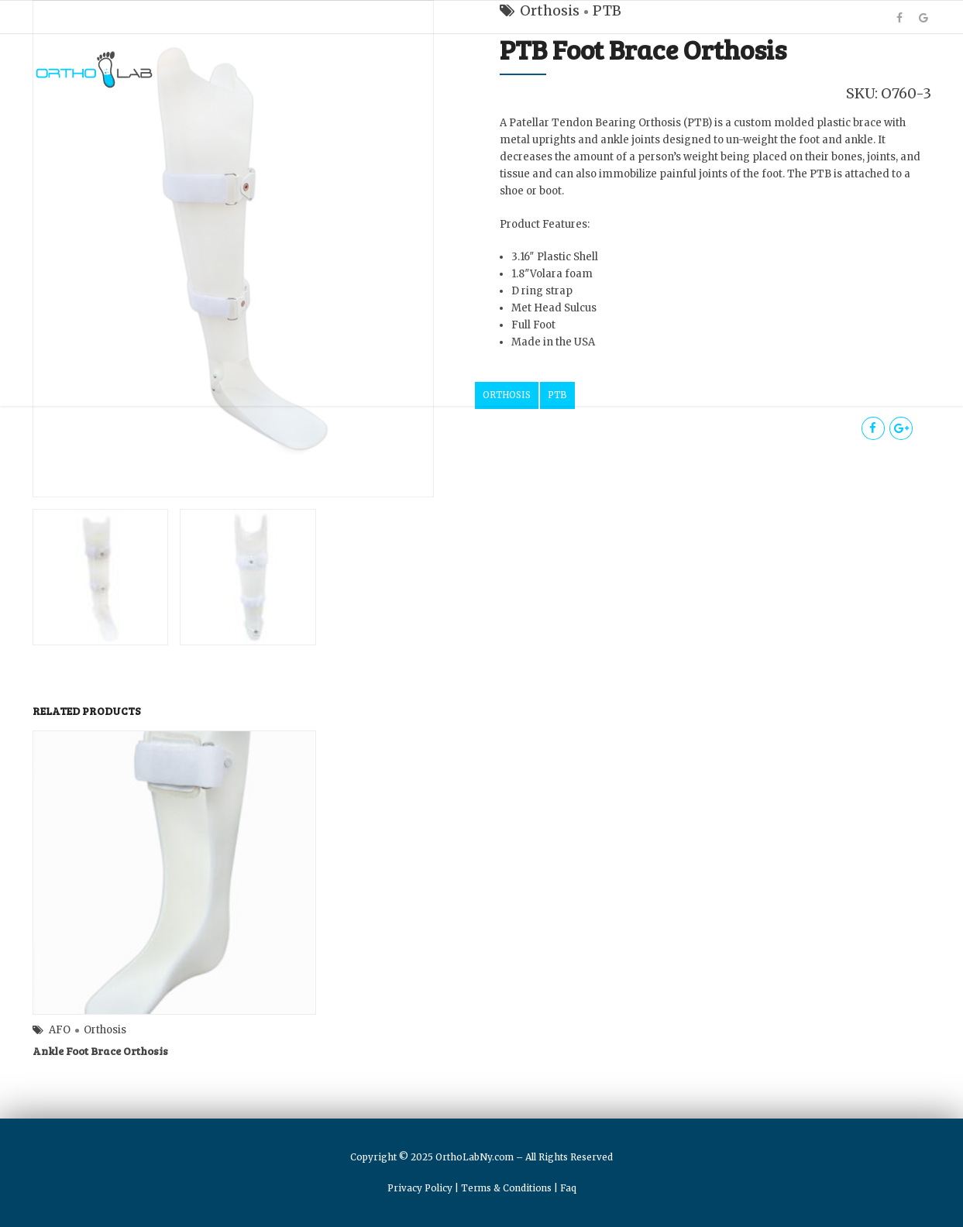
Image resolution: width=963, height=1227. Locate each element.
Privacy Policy (419, 1188)
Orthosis (105, 1029)
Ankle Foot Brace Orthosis (100, 1050)
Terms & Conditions (506, 1188)
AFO (60, 1029)
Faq (568, 1188)
